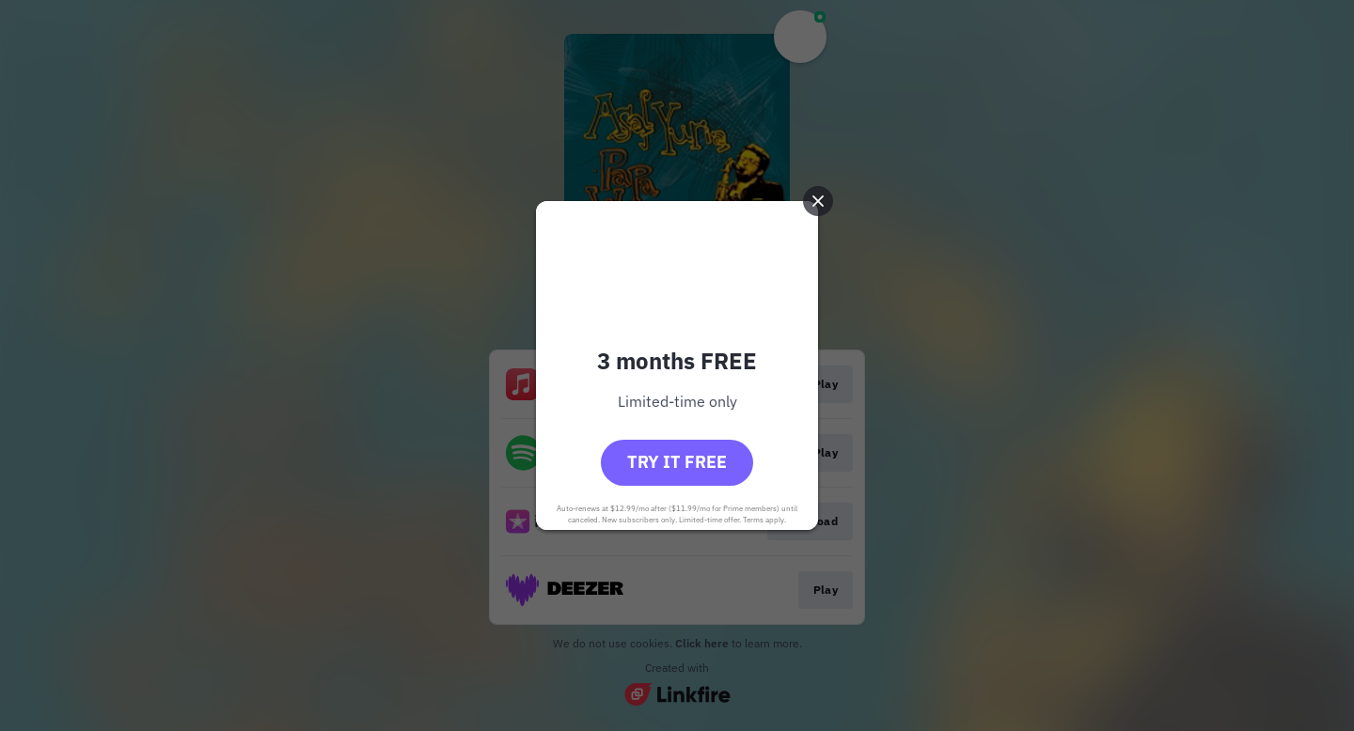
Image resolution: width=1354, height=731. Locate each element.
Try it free (677, 462)
